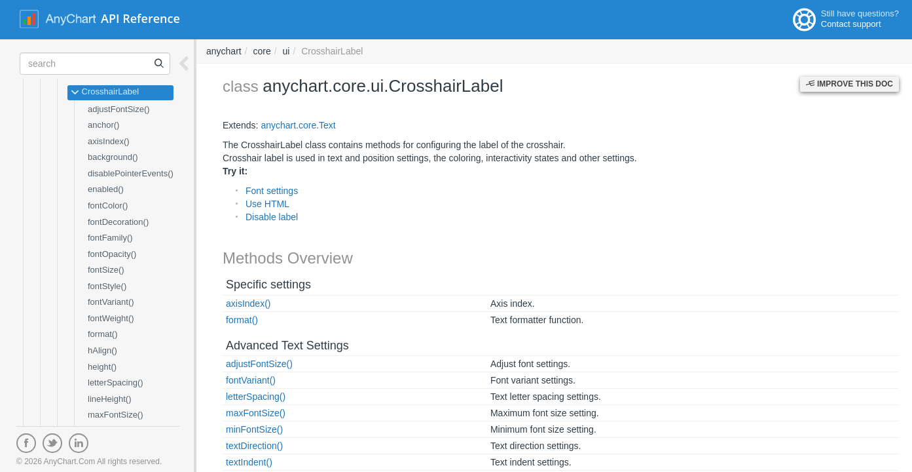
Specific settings (268, 284)
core (261, 51)
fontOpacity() (112, 254)
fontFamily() (110, 238)
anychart (224, 51)
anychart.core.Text (298, 125)
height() (102, 367)
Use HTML (267, 204)
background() (113, 157)
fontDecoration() (118, 222)
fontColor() (108, 205)
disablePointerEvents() (130, 173)
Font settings (272, 191)
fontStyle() (107, 286)
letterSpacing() (115, 382)
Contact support (851, 24)
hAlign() (102, 350)
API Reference (140, 18)
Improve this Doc (849, 83)
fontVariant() (111, 302)
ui (286, 51)
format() (103, 334)
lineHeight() (109, 399)
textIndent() (249, 462)
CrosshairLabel (105, 92)
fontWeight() (111, 318)
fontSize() (106, 270)
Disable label (272, 217)
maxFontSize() (115, 415)
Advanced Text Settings (287, 345)
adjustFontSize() (119, 109)
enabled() (106, 189)
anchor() (103, 125)
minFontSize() (254, 429)
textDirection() (254, 446)
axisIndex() (109, 141)
